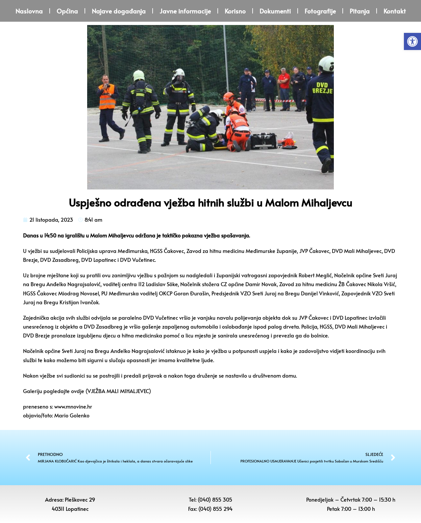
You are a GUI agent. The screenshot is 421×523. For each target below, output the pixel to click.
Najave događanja (119, 11)
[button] (412, 41)
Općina (67, 11)
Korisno (235, 11)
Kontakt (395, 11)
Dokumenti (275, 11)
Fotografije (320, 11)
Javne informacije (185, 11)
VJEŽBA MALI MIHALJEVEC (118, 390)
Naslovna (29, 11)
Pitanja (360, 11)
